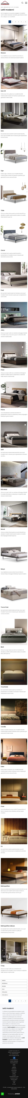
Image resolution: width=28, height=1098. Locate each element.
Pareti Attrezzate (14, 1062)
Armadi (14, 1084)
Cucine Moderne (14, 1059)
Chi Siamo (14, 1069)
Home (2, 7)
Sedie (14, 1064)
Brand (14, 1073)
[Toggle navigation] (26, 2)
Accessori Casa (14, 1078)
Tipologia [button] (4, 992)
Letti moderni (16, 7)
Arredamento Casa (7, 7)
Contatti (14, 1075)
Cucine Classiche (14, 1061)
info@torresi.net (15, 1055)
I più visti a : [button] (5, 994)
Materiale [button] (4, 983)
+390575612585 (14, 1053)
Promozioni (14, 1070)
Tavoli (14, 1066)
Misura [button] (4, 986)
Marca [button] (3, 980)
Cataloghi (14, 1072)
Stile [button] (3, 989)
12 (25, 21)
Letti (12, 7)
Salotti (14, 1081)
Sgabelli (14, 1067)
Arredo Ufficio (14, 1079)
